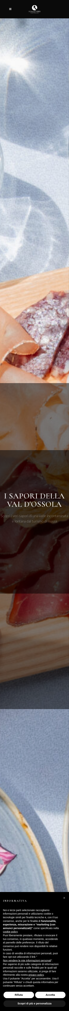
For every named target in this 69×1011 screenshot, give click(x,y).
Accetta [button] (50, 994)
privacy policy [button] (36, 974)
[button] (64, 898)
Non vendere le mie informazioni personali (27, 960)
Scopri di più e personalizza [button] (34, 1003)
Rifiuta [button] (19, 994)
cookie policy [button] (10, 931)
